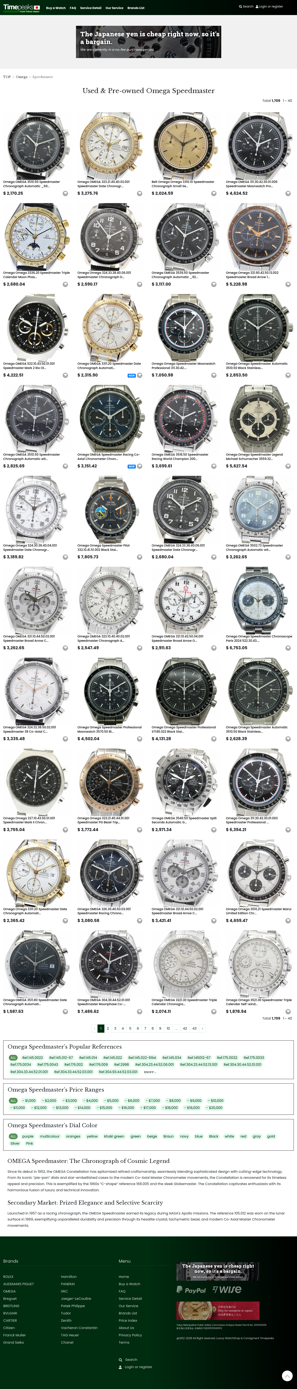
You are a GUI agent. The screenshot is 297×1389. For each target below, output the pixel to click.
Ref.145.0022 (32, 1057)
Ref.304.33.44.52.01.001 (29, 1071)
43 (194, 1028)
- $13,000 (60, 1107)
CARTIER (10, 1320)
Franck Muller (14, 1335)
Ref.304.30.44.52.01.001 (242, 1064)
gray (257, 1136)
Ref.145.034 (172, 1057)
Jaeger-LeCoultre (76, 1298)
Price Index (128, 1320)
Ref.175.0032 (227, 1057)
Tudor (66, 1313)
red (243, 1136)
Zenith (66, 1320)
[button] (65, 193)
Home (124, 1276)
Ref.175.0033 (254, 1057)
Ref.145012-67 (199, 1057)
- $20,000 (214, 1107)
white (229, 1136)
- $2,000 (49, 1100)
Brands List (135, 8)
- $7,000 (153, 1100)
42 (185, 1028)
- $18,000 (170, 1107)
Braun (169, 1136)
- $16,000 (126, 1107)
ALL (13, 1057)
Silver (15, 1143)
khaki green (114, 1136)
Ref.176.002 (74, 1064)
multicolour (50, 1136)
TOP (7, 77)
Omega (21, 77)
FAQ (73, 8)
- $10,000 (216, 1100)
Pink (29, 1143)
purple (28, 1136)
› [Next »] (202, 1028)
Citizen (9, 1327)
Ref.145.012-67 (61, 1057)
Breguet (10, 1298)
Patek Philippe (73, 1305)
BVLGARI (10, 1313)
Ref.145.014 (88, 1057)
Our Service (115, 8)
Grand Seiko (13, 1342)
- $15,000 (104, 1107)
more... (150, 1072)
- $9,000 (194, 1100)
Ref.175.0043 (47, 1064)
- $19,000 (192, 1107)
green (136, 1136)
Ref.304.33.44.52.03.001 (73, 1071)
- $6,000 (132, 1100)
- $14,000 (82, 1107)
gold (271, 1136)
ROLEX (8, 1276)
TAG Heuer (70, 1335)
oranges (73, 1136)
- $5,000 (111, 1100)
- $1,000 (29, 1100)
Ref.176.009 (98, 1064)
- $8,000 (173, 1100)
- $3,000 (70, 1100)
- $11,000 (18, 1107)
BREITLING (11, 1305)
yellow (92, 1136)
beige (152, 1136)
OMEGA (9, 1291)
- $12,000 (39, 1107)
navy (184, 1136)
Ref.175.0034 (21, 1064)
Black (213, 1136)
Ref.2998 (121, 1064)
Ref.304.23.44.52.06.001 (154, 1064)
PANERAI (68, 1284)
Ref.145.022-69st (142, 1057)
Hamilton (69, 1276)
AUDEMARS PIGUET (18, 1284)
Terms (124, 1342)
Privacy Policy (130, 1335)
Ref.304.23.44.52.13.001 (198, 1064)
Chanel (67, 1342)
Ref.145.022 (113, 1057)
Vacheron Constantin (79, 1327)
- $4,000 (91, 1100)
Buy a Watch (56, 8)
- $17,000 (148, 1107)
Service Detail (90, 8)
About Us (126, 1327)
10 (168, 1028)
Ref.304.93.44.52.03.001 (118, 1071)
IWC (64, 1291)
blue (199, 1136)
